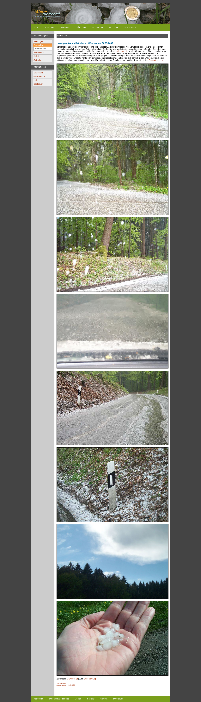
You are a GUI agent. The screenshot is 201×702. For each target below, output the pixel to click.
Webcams (113, 27)
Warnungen (66, 27)
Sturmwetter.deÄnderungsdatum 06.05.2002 (66, 684)
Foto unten (153, 60)
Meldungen (38, 41)
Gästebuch (38, 84)
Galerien (37, 56)
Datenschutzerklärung (59, 699)
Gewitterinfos (39, 76)
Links (36, 80)
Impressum (38, 699)
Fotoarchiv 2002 (40, 49)
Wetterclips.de (130, 27)
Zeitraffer (37, 60)
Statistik (103, 699)
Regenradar (97, 27)
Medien (78, 699)
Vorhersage (50, 27)
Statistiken (38, 73)
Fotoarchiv (38, 45)
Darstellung (118, 699)
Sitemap (90, 699)
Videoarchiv (39, 52)
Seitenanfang (90, 679)
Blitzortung (82, 27)
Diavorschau (72, 679)
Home (36, 27)
